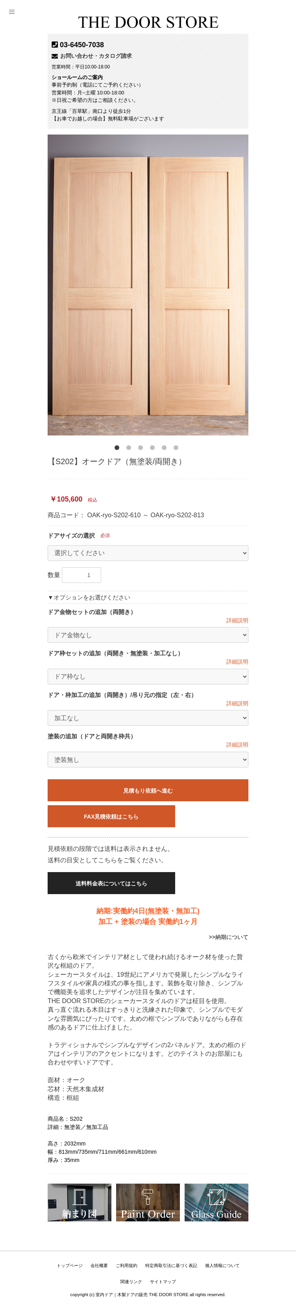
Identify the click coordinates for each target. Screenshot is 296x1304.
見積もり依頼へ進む (148, 791)
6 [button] (177, 449)
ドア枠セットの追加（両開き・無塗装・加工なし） (115, 653)
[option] (148, 285)
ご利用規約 (126, 1265)
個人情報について (222, 1265)
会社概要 (99, 1265)
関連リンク (131, 1281)
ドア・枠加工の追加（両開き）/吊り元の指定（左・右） (122, 695)
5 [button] (166, 449)
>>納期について (228, 937)
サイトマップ (163, 1281)
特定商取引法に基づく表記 (171, 1265)
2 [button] (130, 449)
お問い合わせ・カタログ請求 (92, 56)
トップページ (70, 1265)
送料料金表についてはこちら (116, 883)
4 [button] (154, 449)
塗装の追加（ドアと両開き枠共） (92, 736)
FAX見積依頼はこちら (116, 816)
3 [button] (142, 449)
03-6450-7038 (82, 45)
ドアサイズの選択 (71, 535)
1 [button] (118, 449)
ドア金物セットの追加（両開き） (92, 612)
